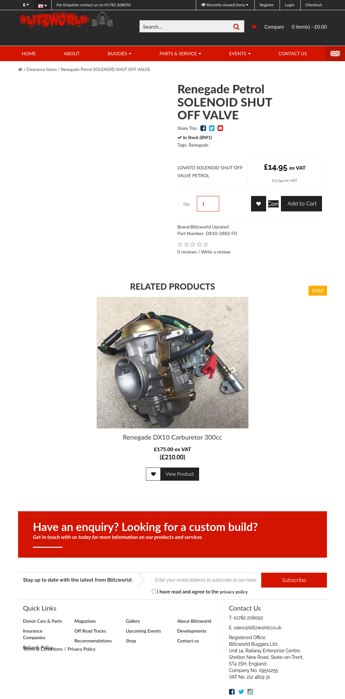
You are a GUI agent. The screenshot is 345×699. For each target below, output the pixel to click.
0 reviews (187, 251)
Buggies (117, 53)
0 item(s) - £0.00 (309, 27)
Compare (274, 27)
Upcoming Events (143, 631)
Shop (131, 640)
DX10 (318, 290)
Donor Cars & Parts (42, 621)
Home (29, 53)
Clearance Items (42, 69)
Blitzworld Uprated (210, 226)
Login (289, 4)
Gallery (133, 621)
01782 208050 (93, 4)
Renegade (198, 145)
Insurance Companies (34, 634)
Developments (191, 631)
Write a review (216, 251)
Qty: (187, 204)
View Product (180, 474)
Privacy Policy (81, 649)
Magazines (85, 621)
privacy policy (234, 591)
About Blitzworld (194, 621)
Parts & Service (178, 53)
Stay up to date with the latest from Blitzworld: (77, 580)
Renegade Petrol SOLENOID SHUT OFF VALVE (105, 69)
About (72, 53)
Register (267, 4)
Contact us (188, 640)
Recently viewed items (223, 4)
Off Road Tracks (90, 631)
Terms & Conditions (42, 649)
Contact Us (293, 53)
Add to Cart (301, 203)
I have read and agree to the (200, 591)
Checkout (314, 4)
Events (237, 53)
